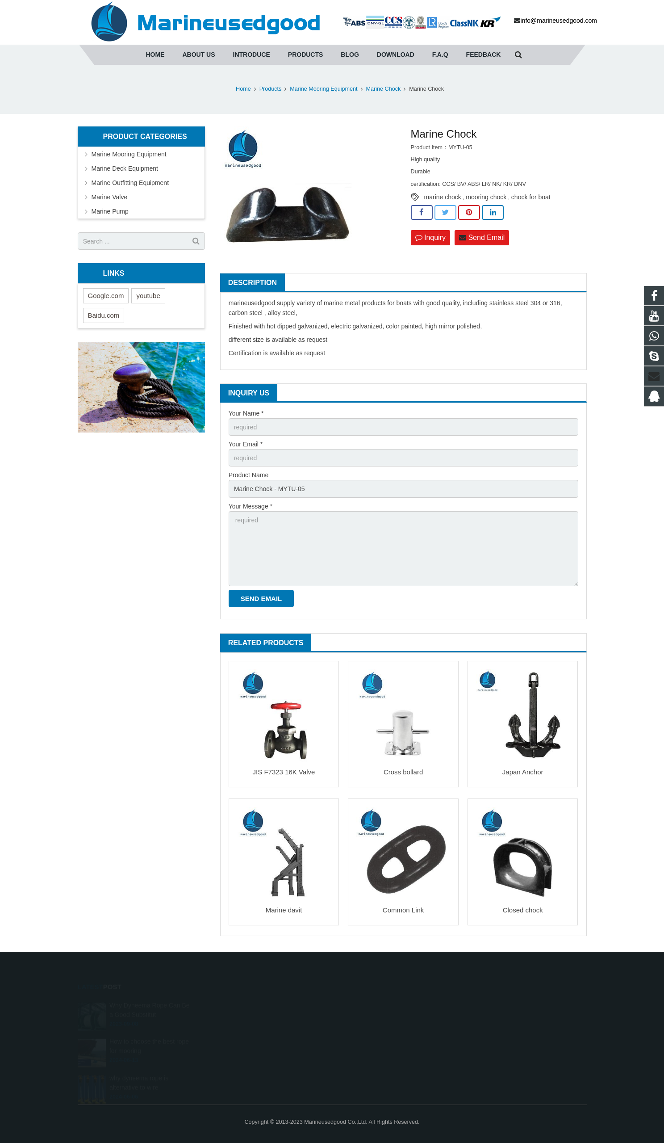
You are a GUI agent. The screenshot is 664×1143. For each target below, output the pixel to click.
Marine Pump (110, 211)
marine (238, 303)
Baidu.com (104, 315)
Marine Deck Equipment (125, 168)
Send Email (482, 237)
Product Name (248, 475)
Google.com (106, 295)
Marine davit (284, 910)
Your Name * (246, 413)
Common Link (403, 910)
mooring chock (486, 197)
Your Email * (246, 444)
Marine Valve (110, 197)
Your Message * (250, 506)
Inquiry (430, 237)
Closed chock (523, 910)
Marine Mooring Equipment (129, 154)
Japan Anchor (522, 772)
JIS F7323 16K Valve (284, 772)
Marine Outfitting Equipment (130, 182)
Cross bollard (403, 772)
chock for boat (531, 197)
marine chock (442, 197)
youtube (148, 295)
